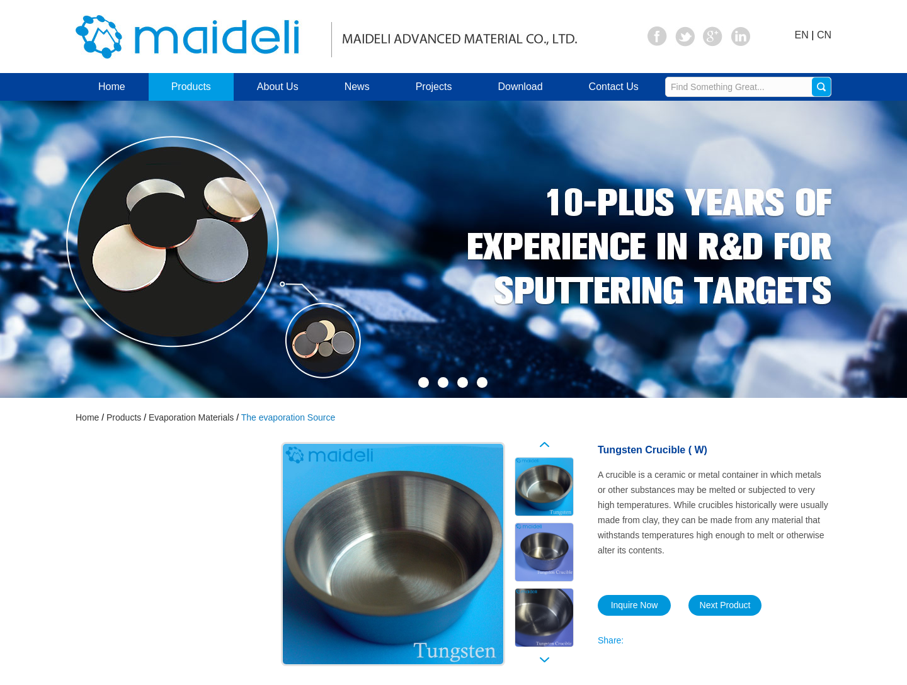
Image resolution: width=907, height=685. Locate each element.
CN (824, 35)
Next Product (725, 605)
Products (191, 86)
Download (520, 86)
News (357, 86)
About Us (278, 86)
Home (111, 86)
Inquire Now (634, 605)
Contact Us (614, 86)
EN (802, 35)
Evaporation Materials (191, 417)
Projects (434, 86)
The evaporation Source (288, 417)
